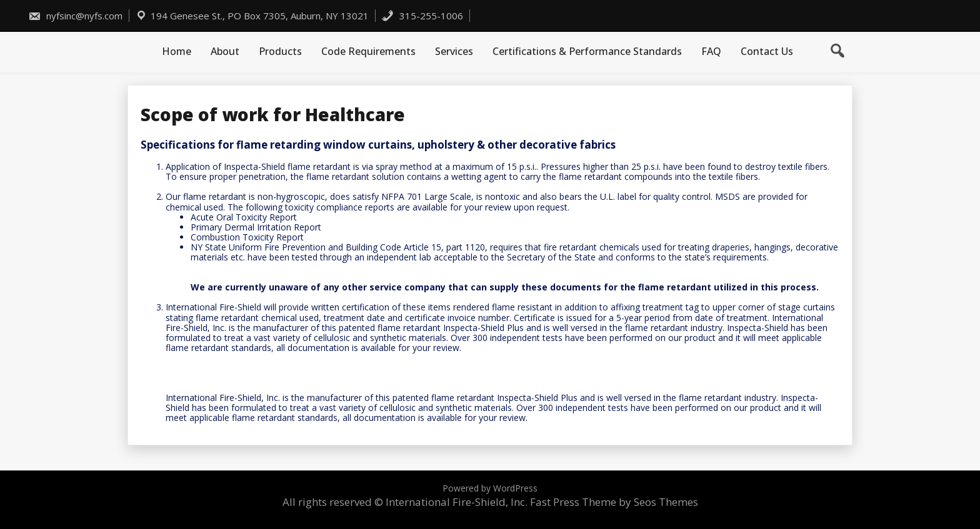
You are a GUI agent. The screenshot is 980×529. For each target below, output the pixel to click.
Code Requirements (368, 51)
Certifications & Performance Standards (587, 51)
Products (280, 51)
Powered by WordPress (490, 488)
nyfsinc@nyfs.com (75, 15)
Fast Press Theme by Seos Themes (614, 502)
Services (454, 51)
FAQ (711, 51)
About (225, 51)
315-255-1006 (422, 15)
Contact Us (767, 51)
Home (176, 51)
